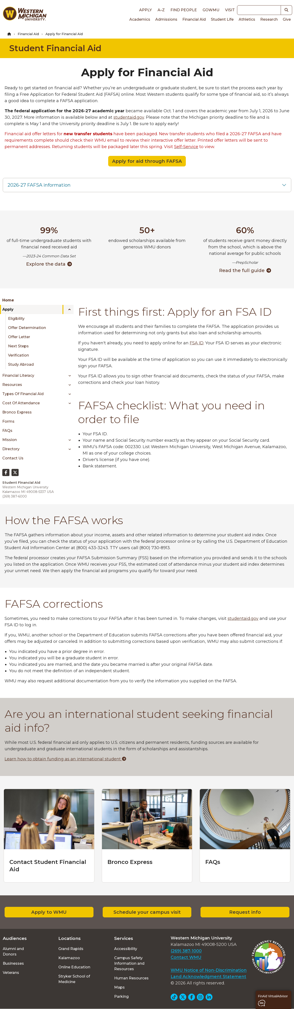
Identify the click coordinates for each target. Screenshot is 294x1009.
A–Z (161, 10)
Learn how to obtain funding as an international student (65, 759)
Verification (18, 355)
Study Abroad (21, 364)
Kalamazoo (69, 958)
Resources (12, 384)
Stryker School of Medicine (74, 979)
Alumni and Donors (13, 951)
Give (287, 19)
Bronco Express (17, 412)
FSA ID (197, 343)
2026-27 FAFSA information (39, 185)
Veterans (11, 972)
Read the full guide (245, 270)
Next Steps (18, 346)
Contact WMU (186, 957)
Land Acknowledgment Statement (208, 976)
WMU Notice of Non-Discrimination (209, 970)
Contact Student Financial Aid (47, 866)
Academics (139, 19)
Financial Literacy (18, 375)
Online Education (74, 967)
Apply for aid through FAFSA (147, 161)
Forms (8, 421)
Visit (230, 10)
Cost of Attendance (21, 403)
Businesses (13, 963)
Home (8, 300)
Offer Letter (19, 337)
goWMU (211, 10)
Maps (119, 987)
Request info (245, 912)
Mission (9, 440)
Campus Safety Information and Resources (129, 963)
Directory (11, 449)
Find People (183, 10)
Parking (121, 996)
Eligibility (16, 318)
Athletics (247, 19)
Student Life (222, 19)
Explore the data (49, 264)
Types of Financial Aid (23, 394)
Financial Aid (194, 19)
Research (269, 19)
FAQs (7, 430)
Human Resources (131, 978)
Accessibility (125, 949)
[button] (273, 1000)
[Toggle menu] (68, 309)
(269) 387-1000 (186, 950)
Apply (145, 10)
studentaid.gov (128, 117)
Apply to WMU (49, 912)
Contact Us (12, 458)
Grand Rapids (70, 949)
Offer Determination (27, 328)
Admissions (166, 19)
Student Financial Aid (55, 48)
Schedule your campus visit (147, 912)
